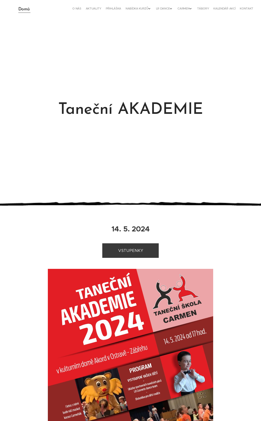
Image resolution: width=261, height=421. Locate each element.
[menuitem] (208, 9)
